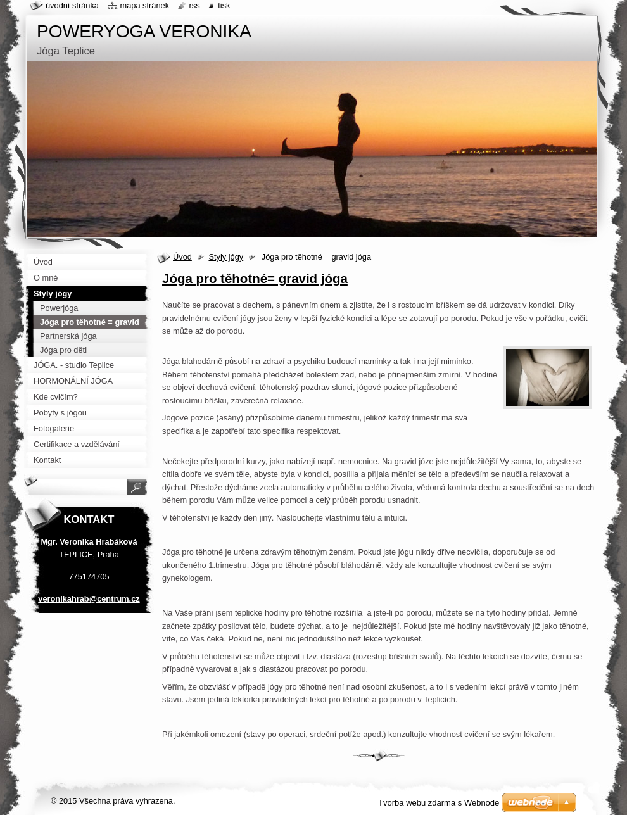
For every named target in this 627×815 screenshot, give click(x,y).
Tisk (224, 5)
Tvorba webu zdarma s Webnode (438, 802)
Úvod (182, 257)
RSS (194, 5)
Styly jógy (225, 257)
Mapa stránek (145, 5)
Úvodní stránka (72, 5)
